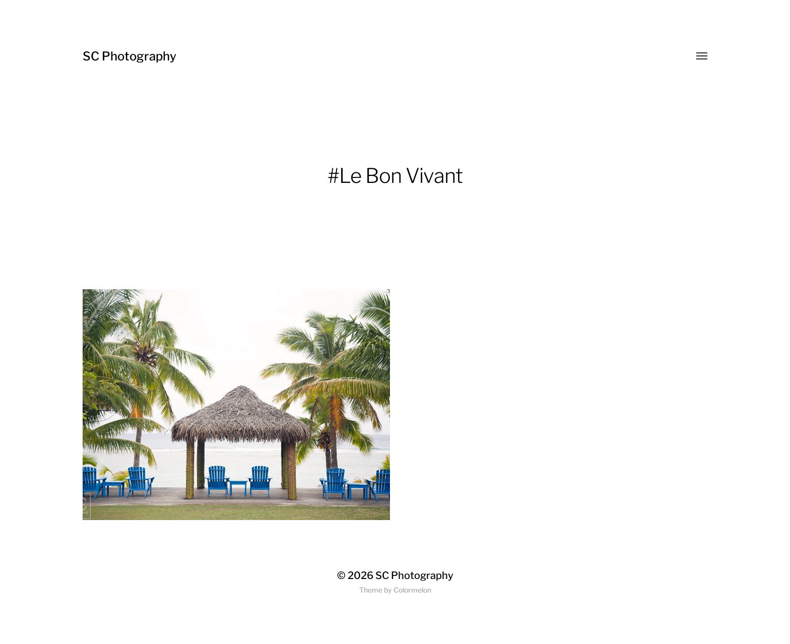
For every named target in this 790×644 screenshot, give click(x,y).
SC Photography (129, 56)
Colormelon (412, 590)
